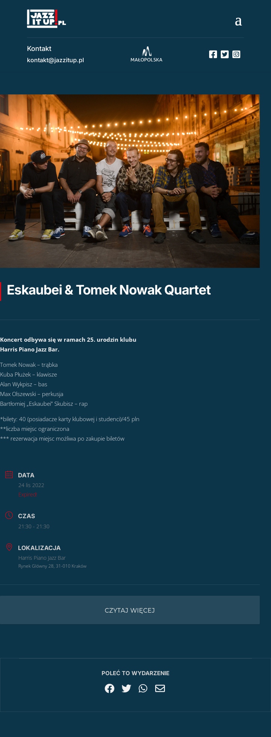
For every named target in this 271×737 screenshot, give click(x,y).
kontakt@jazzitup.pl (55, 60)
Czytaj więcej (130, 610)
